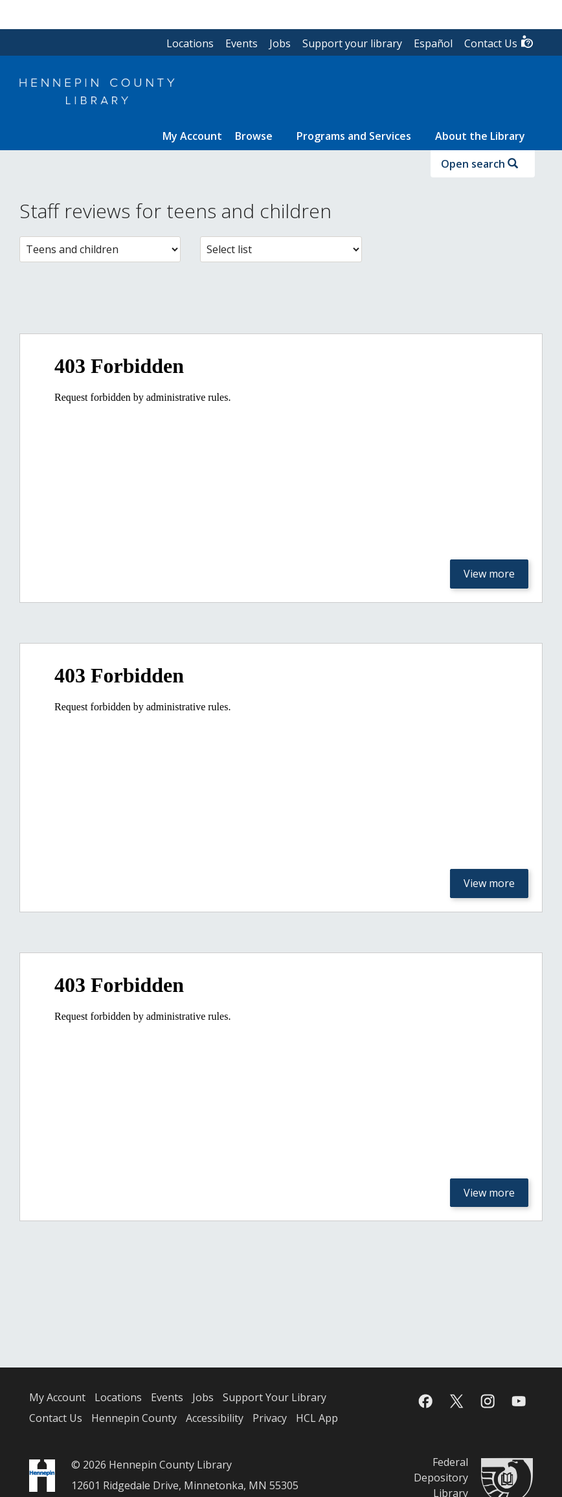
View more (489, 574)
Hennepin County (134, 1418)
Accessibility (214, 1418)
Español (433, 43)
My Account (57, 1397)
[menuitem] (192, 136)
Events (241, 43)
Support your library (352, 43)
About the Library (480, 136)
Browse (254, 136)
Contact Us (499, 42)
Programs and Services (354, 136)
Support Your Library (274, 1397)
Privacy (270, 1418)
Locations (190, 43)
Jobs (280, 43)
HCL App (317, 1418)
